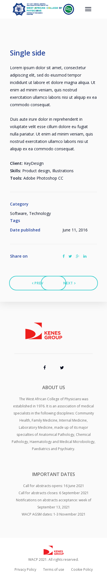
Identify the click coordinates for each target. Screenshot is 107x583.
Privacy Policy (25, 569)
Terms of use (53, 569)
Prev (37, 283)
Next (69, 283)
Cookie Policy (82, 569)
